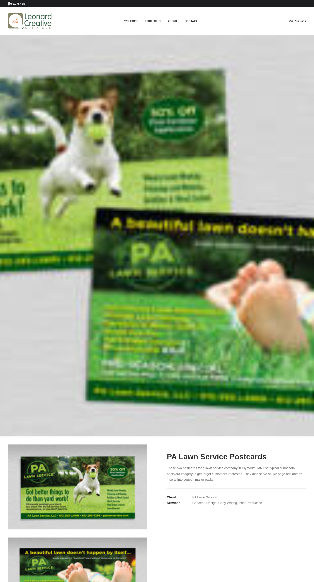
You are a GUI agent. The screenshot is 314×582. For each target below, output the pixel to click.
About (172, 21)
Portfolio (153, 21)
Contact (191, 21)
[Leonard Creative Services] (29, 21)
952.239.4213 (297, 21)
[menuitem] (131, 21)
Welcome (131, 21)
